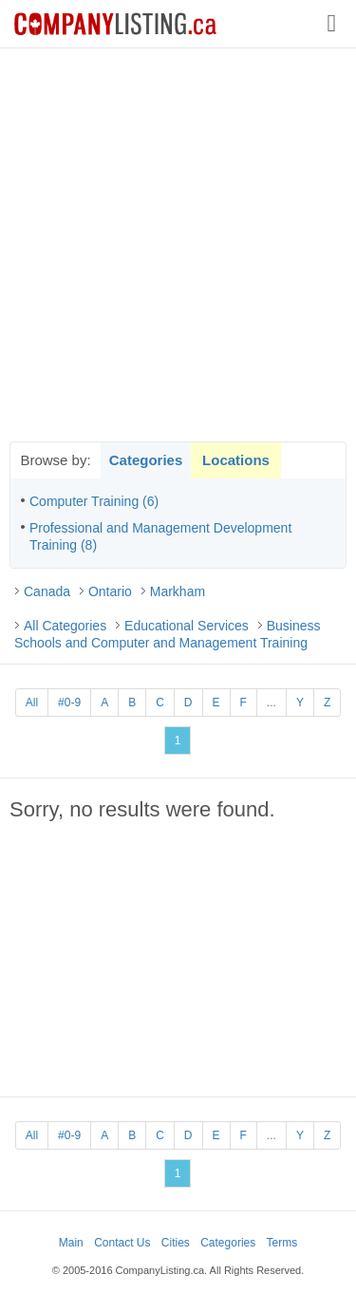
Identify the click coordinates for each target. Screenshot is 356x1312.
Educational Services (186, 625)
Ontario (110, 591)
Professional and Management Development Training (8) (160, 536)
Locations (236, 460)
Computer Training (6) (94, 501)
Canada (47, 591)
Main (71, 1242)
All (32, 702)
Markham (177, 591)
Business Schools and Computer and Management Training (167, 634)
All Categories (65, 625)
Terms (282, 1242)
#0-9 (69, 702)
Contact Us (122, 1242)
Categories (146, 460)
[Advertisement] (178, 244)
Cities (175, 1242)
